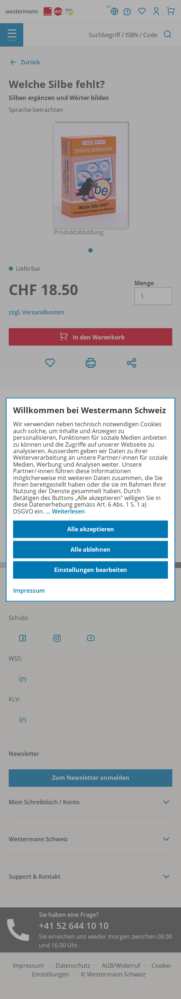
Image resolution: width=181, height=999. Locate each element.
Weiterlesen (68, 511)
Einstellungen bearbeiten (90, 570)
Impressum (29, 591)
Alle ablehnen (90, 549)
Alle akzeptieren (90, 529)
